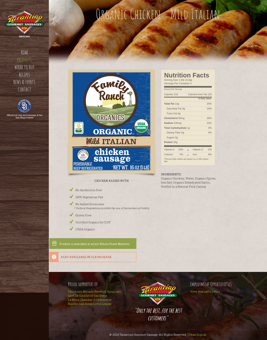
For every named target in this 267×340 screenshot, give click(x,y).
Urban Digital (196, 334)
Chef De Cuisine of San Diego (87, 295)
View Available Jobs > (205, 291)
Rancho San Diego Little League (89, 304)
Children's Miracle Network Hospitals (94, 291)
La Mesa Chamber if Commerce (90, 300)
